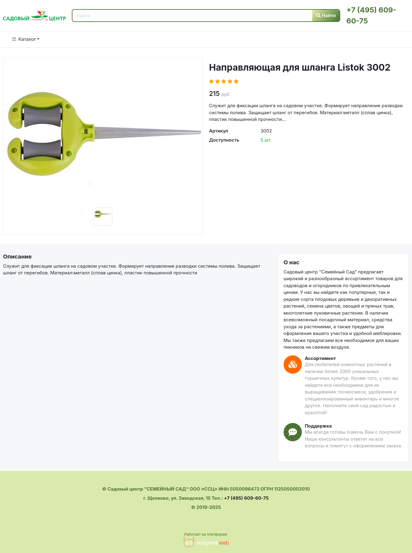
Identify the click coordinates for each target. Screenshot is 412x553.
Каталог (24, 39)
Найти (326, 15)
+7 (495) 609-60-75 (246, 498)
